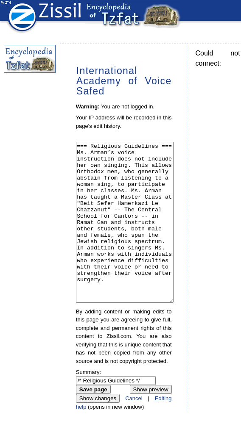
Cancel (133, 430)
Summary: (88, 404)
